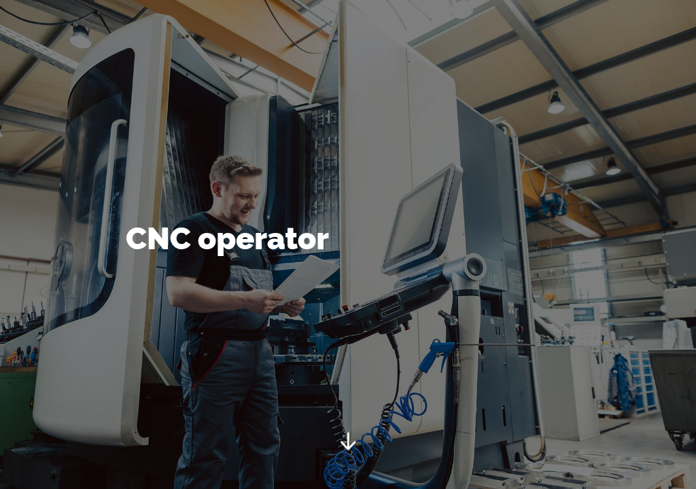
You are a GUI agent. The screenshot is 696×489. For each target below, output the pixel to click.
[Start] (348, 444)
